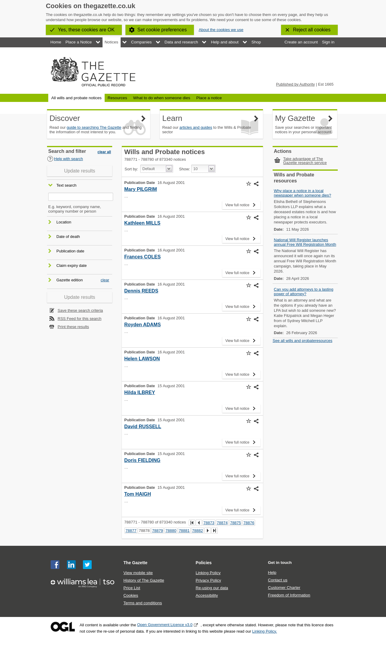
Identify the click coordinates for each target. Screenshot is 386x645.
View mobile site (138, 573)
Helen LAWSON (142, 358)
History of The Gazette (143, 580)
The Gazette (135, 562)
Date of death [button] (68, 236)
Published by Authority (295, 84)
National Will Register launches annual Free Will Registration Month (305, 242)
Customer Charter (284, 587)
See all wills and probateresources (302, 340)
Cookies (130, 595)
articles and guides (195, 127)
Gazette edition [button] (69, 280)
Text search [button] (66, 185)
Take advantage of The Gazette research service (305, 161)
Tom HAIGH (137, 494)
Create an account (301, 42)
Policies (204, 562)
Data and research (181, 42)
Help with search (65, 159)
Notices (111, 42)
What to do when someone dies (161, 98)
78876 (248, 522)
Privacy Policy (208, 580)
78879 (157, 530)
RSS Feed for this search (79, 318)
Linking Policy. (264, 631)
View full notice (237, 204)
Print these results (73, 326)
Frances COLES (142, 256)
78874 (222, 522)
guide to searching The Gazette (94, 127)
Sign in (328, 42)
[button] (248, 184)
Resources (117, 98)
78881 (184, 530)
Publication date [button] (70, 251)
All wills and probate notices (76, 98)
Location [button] (63, 222)
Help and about (225, 42)
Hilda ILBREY (139, 392)
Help (272, 572)
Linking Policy (208, 573)
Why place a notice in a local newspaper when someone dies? (302, 193)
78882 (197, 530)
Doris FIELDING (142, 460)
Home (55, 42)
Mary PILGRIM (140, 189)
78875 (235, 522)
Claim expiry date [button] (71, 265)
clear (105, 280)
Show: (184, 169)
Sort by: (131, 169)
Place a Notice (78, 42)
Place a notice (209, 98)
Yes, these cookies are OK (86, 29)
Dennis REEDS (141, 290)
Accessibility (207, 595)
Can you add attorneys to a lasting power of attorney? (303, 291)
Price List (131, 588)
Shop (256, 42)
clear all (104, 152)
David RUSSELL (142, 426)
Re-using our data (212, 588)
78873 (209, 522)
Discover (64, 118)
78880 (170, 530)
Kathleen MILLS (142, 223)
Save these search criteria (80, 310)
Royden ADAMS (142, 324)
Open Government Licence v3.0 (165, 624)
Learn (172, 118)
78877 (130, 530)
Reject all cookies (312, 29)
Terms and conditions (142, 603)
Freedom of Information (289, 595)
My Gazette (295, 118)
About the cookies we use (221, 29)
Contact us (277, 580)
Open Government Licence (63, 627)
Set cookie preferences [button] (162, 29)
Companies (141, 42)
